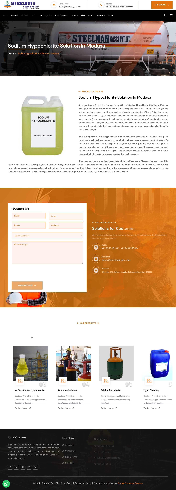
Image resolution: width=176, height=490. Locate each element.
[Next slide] (137, 337)
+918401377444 (126, 7)
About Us (14, 15)
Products (25, 15)
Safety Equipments (61, 15)
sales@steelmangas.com (69, 7)
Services (75, 15)
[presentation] (30, 272)
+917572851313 (112, 7)
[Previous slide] (31, 337)
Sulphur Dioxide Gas (147, 390)
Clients (90, 15)
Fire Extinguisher (45, 15)
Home (5, 15)
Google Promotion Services (130, 483)
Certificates (101, 15)
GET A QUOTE (162, 5)
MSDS (34, 15)
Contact (111, 15)
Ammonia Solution (103, 390)
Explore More (15, 408)
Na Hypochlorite (15, 390)
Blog (83, 15)
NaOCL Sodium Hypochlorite (65, 390)
